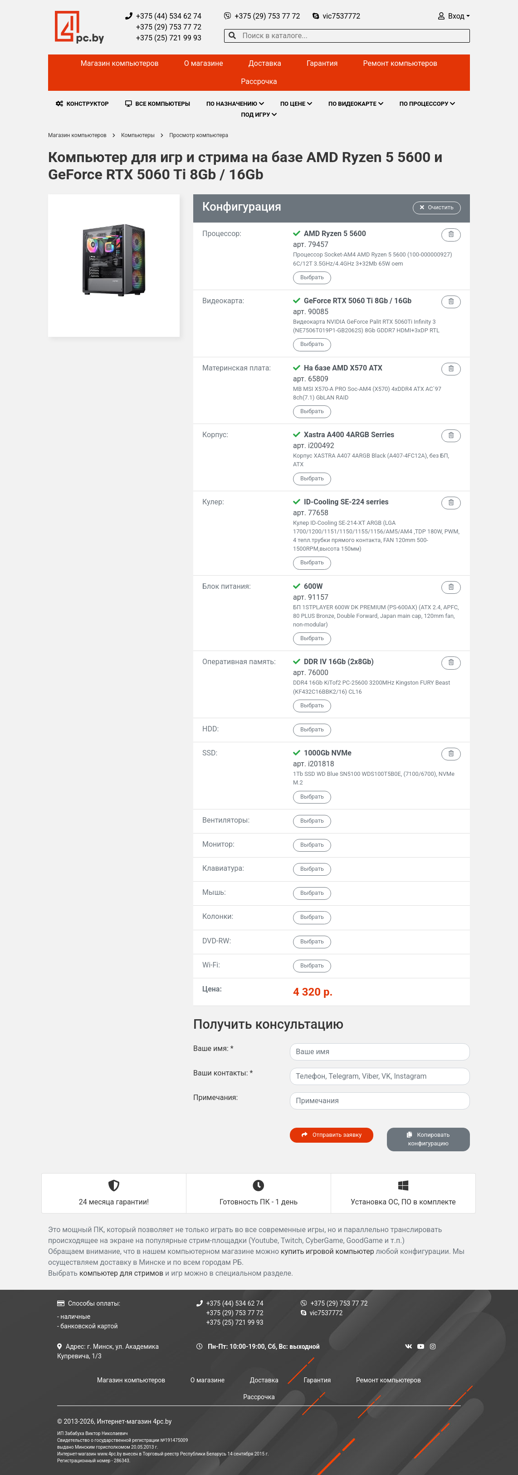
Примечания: (215, 1097)
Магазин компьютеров (120, 63)
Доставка (265, 63)
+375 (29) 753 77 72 (163, 27)
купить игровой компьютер (327, 1251)
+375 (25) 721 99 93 (163, 38)
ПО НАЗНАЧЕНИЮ (235, 103)
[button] (454, 16)
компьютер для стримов (121, 1273)
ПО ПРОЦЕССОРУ (427, 103)
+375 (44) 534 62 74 (163, 16)
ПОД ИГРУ (259, 114)
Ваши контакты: (223, 1073)
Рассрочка (259, 81)
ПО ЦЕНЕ (296, 103)
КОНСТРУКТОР (82, 103)
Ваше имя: (213, 1048)
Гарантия (322, 63)
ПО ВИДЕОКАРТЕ (355, 103)
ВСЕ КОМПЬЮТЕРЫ (157, 103)
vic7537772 (336, 16)
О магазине (203, 63)
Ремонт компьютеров (400, 63)
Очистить (437, 207)
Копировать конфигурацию (428, 1139)
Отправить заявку (332, 1134)
